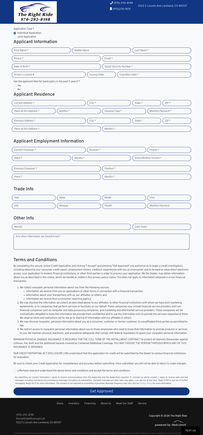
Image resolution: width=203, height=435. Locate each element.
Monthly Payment (159, 205)
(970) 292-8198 (25, 415)
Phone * (18, 58)
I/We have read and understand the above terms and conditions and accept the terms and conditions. (74, 370)
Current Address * (24, 103)
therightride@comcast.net (30, 418)
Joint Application (26, 37)
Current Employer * (25, 150)
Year (16, 197)
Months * (64, 111)
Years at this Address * (26, 111)
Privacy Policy (146, 383)
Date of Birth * (22, 66)
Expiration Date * (129, 74)
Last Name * (142, 50)
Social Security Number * (119, 66)
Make (62, 197)
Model (108, 197)
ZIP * (168, 103)
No (18, 89)
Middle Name (81, 50)
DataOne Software (64, 433)
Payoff (108, 205)
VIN (16, 205)
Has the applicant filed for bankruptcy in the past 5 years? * (46, 81)
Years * (18, 158)
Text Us (190, 430)
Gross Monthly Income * (148, 158)
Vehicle (18, 227)
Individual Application (29, 33)
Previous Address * (24, 120)
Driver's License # (24, 74)
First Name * (21, 50)
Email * (109, 58)
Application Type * (23, 29)
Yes (19, 85)
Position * (94, 150)
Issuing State (96, 74)
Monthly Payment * (160, 111)
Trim (152, 197)
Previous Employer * (25, 168)
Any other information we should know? (38, 236)
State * (139, 103)
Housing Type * (113, 111)
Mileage (63, 205)
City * (92, 103)
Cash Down (141, 227)
